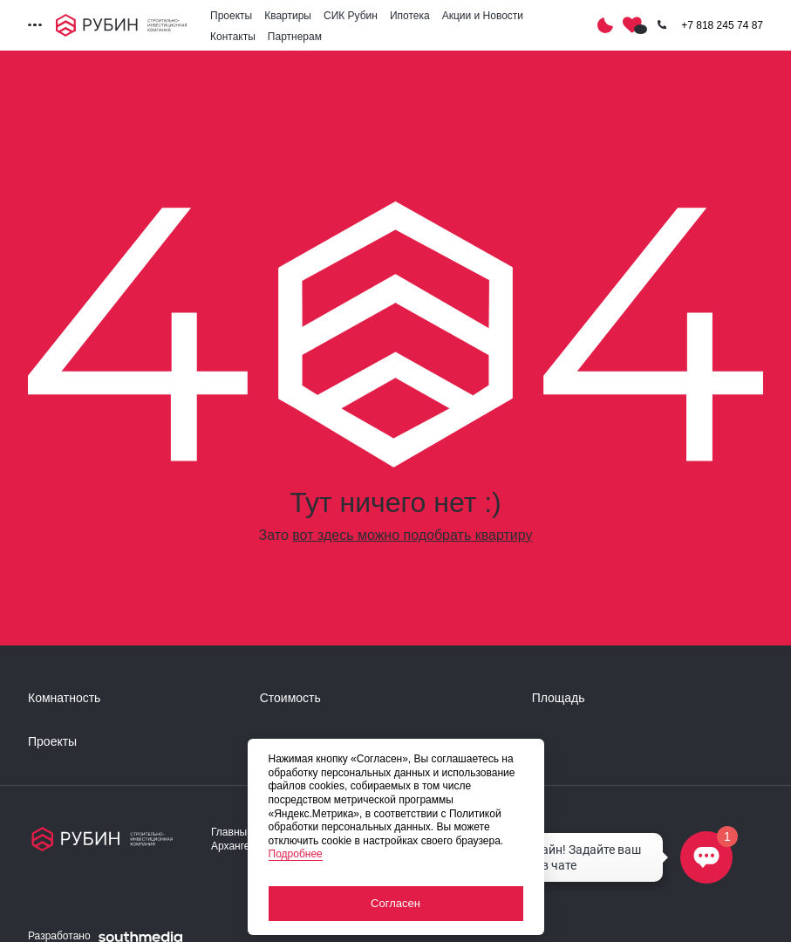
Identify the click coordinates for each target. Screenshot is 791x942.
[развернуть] (135, 697)
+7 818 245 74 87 (722, 25)
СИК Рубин (351, 16)
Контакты (233, 37)
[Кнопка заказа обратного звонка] (661, 25)
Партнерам (295, 37)
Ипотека (410, 16)
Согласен (395, 903)
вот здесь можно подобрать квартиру (412, 535)
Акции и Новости (482, 16)
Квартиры (287, 16)
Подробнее (296, 854)
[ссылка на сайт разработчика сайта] (140, 936)
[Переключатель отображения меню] (35, 25)
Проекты (231, 16)
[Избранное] (632, 25)
